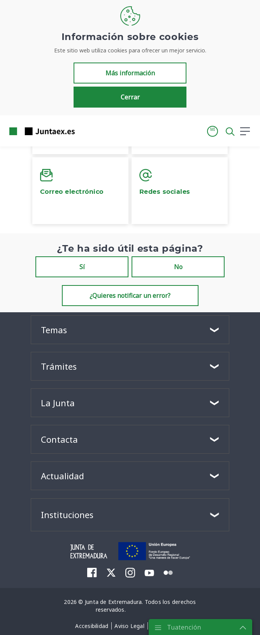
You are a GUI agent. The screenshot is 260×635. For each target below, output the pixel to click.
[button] (212, 131)
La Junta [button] (58, 403)
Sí (82, 267)
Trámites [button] (59, 366)
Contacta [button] (59, 439)
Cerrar (130, 97)
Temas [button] (54, 330)
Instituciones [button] (67, 514)
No (178, 267)
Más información (130, 73)
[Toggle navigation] (86, 131)
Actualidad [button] (62, 476)
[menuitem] (92, 572)
